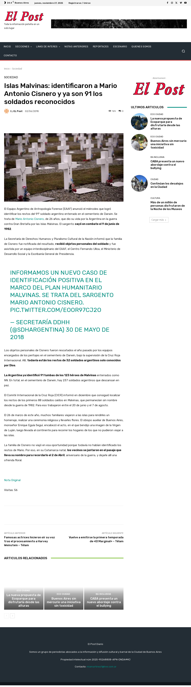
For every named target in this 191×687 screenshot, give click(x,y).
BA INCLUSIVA (103, 596)
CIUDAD (154, 179)
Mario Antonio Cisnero (29, 219)
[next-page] (12, 617)
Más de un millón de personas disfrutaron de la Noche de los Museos (168, 206)
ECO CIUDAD (23, 593)
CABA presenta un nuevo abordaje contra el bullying (104, 604)
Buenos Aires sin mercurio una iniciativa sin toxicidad (64, 604)
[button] (183, 51)
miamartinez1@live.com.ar (101, 668)
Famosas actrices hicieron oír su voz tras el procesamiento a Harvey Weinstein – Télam (29, 541)
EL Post (18, 111)
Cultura (155, 198)
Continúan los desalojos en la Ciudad (167, 185)
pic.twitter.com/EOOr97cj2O (55, 309)
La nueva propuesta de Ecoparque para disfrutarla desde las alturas (24, 602)
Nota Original (12, 480)
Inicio (7, 68)
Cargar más (158, 219)
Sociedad (17, 68)
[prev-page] (6, 617)
